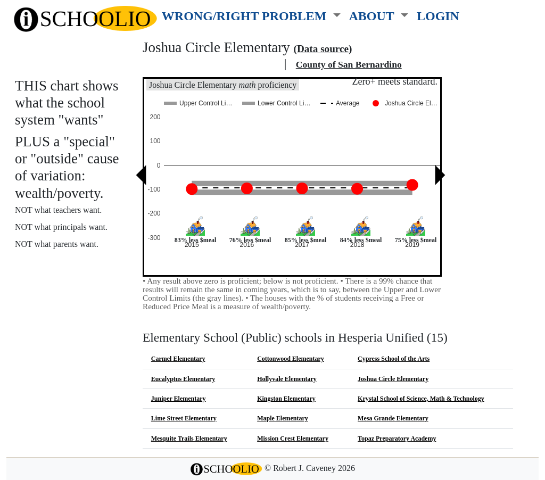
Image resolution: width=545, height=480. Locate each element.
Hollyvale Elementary (287, 379)
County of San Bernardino (349, 64)
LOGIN (438, 15)
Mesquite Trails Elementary (189, 438)
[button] (251, 13)
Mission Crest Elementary (292, 438)
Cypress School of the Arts (394, 358)
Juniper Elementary (178, 398)
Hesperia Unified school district (211, 64)
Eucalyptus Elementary (183, 379)
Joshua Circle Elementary (393, 379)
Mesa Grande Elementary (393, 418)
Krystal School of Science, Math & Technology (421, 398)
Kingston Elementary (286, 398)
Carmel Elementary (178, 358)
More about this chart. (61, 263)
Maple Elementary (282, 418)
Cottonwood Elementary (290, 358)
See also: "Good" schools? (67, 287)
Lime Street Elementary (184, 418)
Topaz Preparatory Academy (397, 438)
